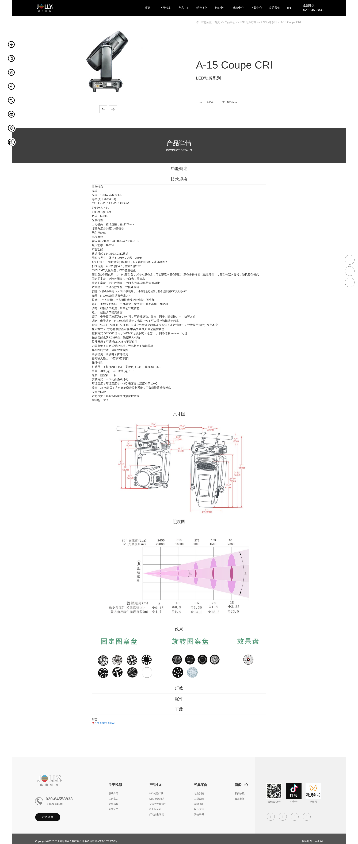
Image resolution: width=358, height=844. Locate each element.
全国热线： (313, 8)
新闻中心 (220, 7)
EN (289, 7)
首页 (147, 7)
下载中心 (256, 7)
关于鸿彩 (165, 7)
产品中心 (183, 7)
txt (321, 842)
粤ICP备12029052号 (106, 842)
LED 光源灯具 (249, 22)
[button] (103, 110)
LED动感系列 (271, 22)
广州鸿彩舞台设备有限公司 (69, 842)
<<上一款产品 (208, 102)
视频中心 (238, 7)
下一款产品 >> (237, 102)
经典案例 (202, 7)
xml (317, 842)
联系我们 (274, 7)
